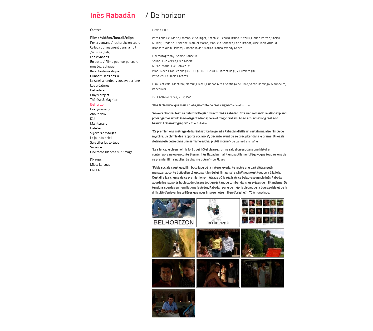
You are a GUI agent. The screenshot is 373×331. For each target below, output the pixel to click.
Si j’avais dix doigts (103, 133)
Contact (95, 30)
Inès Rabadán (112, 16)
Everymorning (100, 109)
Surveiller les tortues (104, 142)
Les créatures (99, 85)
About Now (98, 114)
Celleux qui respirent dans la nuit (113, 47)
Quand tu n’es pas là (104, 76)
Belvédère (97, 90)
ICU (92, 119)
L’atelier (95, 128)
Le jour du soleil (101, 138)
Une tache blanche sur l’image (111, 152)
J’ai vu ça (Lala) (100, 52)
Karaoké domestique (104, 71)
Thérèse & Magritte (104, 100)
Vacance (96, 147)
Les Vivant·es (99, 57)
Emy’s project (99, 95)
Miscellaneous (100, 164)
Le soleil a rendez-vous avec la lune (115, 81)
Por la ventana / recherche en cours (115, 42)
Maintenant (98, 123)
